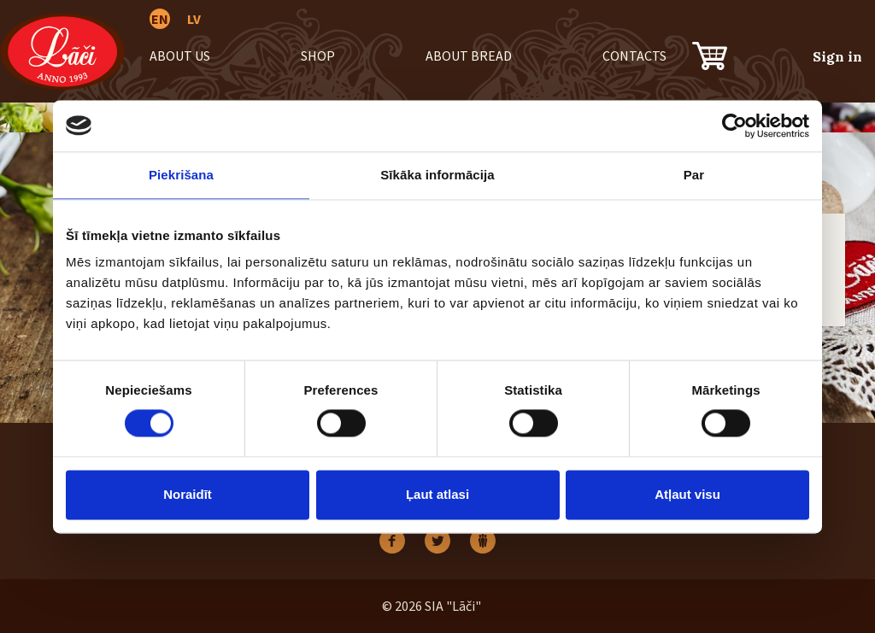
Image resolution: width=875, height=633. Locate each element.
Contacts (634, 55)
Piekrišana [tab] (181, 174)
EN (159, 18)
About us (180, 55)
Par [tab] (694, 174)
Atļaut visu (687, 494)
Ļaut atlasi (437, 494)
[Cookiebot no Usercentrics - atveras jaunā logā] (734, 125)
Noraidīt (187, 494)
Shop (318, 55)
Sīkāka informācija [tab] (437, 174)
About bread (469, 55)
